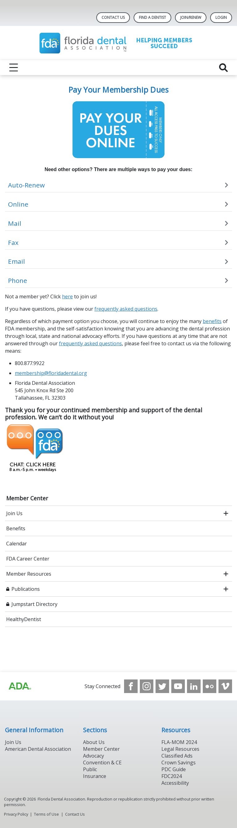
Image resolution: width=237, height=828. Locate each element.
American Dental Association (38, 749)
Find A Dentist (152, 17)
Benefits (15, 528)
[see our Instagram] (146, 686)
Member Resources (28, 573)
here (67, 296)
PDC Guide (173, 769)
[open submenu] (226, 513)
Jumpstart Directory (34, 604)
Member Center (27, 498)
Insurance (94, 776)
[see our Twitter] (162, 686)
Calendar (16, 543)
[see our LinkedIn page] (194, 686)
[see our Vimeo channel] (225, 686)
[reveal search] (223, 67)
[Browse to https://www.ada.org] (19, 686)
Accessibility (175, 783)
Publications (25, 589)
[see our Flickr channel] (209, 686)
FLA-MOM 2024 (179, 742)
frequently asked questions (125, 308)
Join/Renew (190, 17)
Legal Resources (180, 749)
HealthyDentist (23, 619)
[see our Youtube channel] (178, 686)
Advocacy (93, 755)
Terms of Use (46, 814)
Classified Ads (177, 755)
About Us (94, 742)
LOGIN (221, 17)
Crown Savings (178, 762)
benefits (212, 321)
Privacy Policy (16, 814)
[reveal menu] (13, 67)
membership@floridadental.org (51, 373)
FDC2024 (171, 776)
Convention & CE (102, 762)
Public (90, 769)
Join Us (14, 513)
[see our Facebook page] (131, 686)
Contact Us (113, 17)
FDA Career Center (27, 558)
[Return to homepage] (118, 43)
